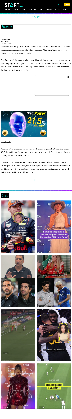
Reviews (4, 9)
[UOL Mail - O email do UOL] (59, 4)
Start (36, 17)
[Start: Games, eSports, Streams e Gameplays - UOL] (12, 5)
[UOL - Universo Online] (21, 6)
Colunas (52, 9)
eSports (14, 9)
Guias (22, 9)
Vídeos (44, 9)
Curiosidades (33, 9)
